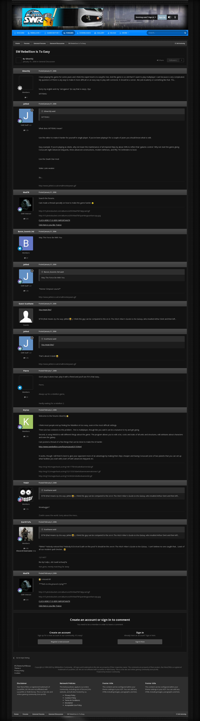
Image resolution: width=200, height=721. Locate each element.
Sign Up (162, 17)
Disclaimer (69, 703)
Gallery (100, 33)
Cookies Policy (70, 698)
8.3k (26, 219)
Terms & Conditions (72, 700)
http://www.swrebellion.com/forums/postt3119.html (60, 446)
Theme (17, 668)
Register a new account (60, 642)
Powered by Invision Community (108, 672)
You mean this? (45, 309)
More (124, 33)
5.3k (26, 130)
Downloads (85, 33)
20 (26, 258)
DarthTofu (26, 522)
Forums (69, 33)
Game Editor (53, 33)
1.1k (26, 509)
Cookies (17, 673)
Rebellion (35, 33)
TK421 (26, 483)
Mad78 (26, 192)
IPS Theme (18, 666)
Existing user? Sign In (146, 17)
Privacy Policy (19, 671)
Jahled (26, 104)
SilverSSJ (29, 59)
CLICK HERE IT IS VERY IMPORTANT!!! (54, 220)
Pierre (26, 371)
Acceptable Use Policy (73, 705)
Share (160, 60)
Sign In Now (140, 642)
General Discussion (47, 61)
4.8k (26, 548)
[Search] (159, 33)
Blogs (113, 33)
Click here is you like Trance (50, 225)
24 (26, 397)
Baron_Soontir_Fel (26, 231)
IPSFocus (27, 666)
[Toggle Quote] (42, 111)
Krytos (26, 410)
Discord (20, 33)
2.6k (26, 436)
